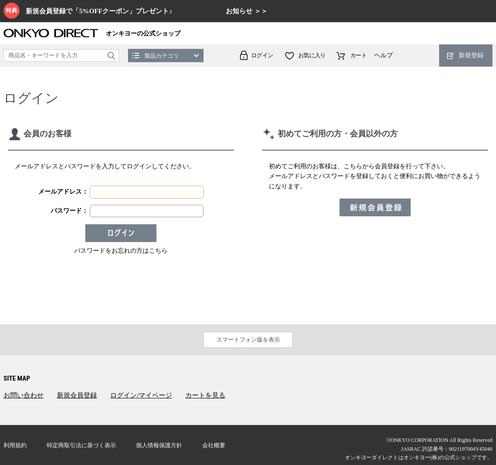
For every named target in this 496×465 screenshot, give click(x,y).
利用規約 (15, 445)
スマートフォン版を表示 (248, 339)
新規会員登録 (77, 395)
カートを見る (205, 395)
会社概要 (213, 445)
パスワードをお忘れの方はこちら (121, 250)
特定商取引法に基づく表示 (81, 445)
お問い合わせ (24, 395)
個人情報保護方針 (159, 445)
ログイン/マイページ (141, 395)
